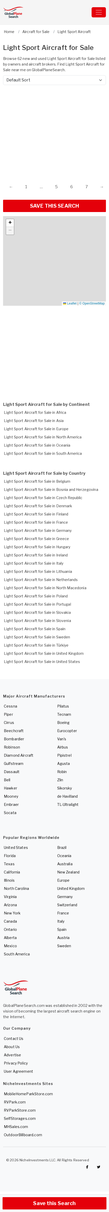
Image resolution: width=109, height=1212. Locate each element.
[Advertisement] (48, 129)
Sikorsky (64, 788)
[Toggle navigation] (99, 12)
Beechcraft (14, 731)
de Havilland (67, 796)
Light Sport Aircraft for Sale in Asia (34, 420)
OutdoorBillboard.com (23, 1135)
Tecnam (64, 714)
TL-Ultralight (68, 804)
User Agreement (18, 1071)
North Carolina (16, 888)
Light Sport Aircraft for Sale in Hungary (37, 547)
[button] (10, 223)
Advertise (12, 1055)
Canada (10, 921)
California (12, 872)
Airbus (62, 747)
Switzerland (67, 905)
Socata (10, 812)
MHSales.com (16, 1126)
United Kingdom (71, 888)
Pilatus (63, 706)
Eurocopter (67, 731)
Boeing (63, 722)
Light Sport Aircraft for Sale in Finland (36, 514)
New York (12, 913)
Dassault (11, 772)
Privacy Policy (16, 1063)
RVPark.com (15, 1102)
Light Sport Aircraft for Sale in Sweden (37, 637)
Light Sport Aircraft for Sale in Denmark (38, 506)
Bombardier (14, 739)
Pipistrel (64, 755)
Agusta (63, 763)
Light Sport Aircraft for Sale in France (36, 522)
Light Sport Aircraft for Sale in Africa (35, 412)
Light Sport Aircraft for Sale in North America (43, 437)
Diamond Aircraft (18, 755)
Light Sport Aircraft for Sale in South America (43, 453)
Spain (62, 929)
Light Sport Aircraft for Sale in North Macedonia (45, 588)
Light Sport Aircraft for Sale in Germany (38, 530)
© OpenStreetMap (92, 303)
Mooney (11, 796)
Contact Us (13, 1038)
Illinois (9, 880)
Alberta (10, 937)
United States (16, 847)
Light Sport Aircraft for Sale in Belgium (37, 481)
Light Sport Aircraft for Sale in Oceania (37, 445)
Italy (61, 921)
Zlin (60, 780)
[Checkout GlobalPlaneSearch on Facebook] (87, 1167)
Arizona (10, 905)
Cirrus (9, 722)
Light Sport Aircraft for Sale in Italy (33, 563)
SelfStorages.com (20, 1118)
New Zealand (68, 872)
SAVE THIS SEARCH (54, 206)
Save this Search (54, 1203)
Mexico (10, 946)
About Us (12, 1047)
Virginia (10, 896)
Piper (8, 714)
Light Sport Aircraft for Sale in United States (42, 661)
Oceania (64, 855)
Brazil (62, 847)
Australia (65, 864)
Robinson (12, 747)
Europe (63, 880)
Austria (63, 937)
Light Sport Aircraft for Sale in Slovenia (37, 620)
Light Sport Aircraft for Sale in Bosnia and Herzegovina (51, 489)
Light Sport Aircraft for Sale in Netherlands (41, 579)
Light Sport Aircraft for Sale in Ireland (36, 555)
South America (17, 954)
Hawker (10, 788)
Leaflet (69, 303)
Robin (62, 772)
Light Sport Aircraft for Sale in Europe (36, 429)
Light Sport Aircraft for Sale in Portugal (37, 604)
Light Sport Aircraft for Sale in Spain (34, 629)
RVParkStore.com (20, 1110)
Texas (9, 864)
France (63, 913)
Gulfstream (13, 763)
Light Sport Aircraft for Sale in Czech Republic (43, 498)
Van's (61, 739)
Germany (65, 896)
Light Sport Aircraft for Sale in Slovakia (37, 612)
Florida (10, 855)
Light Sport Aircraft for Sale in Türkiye (36, 645)
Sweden (64, 946)
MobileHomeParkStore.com (28, 1094)
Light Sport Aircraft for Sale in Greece (36, 538)
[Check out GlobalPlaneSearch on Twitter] (99, 1167)
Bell (7, 780)
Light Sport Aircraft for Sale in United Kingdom (44, 653)
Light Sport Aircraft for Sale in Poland (36, 596)
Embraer (11, 804)
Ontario (10, 929)
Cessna (10, 706)
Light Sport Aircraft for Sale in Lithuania (38, 571)
